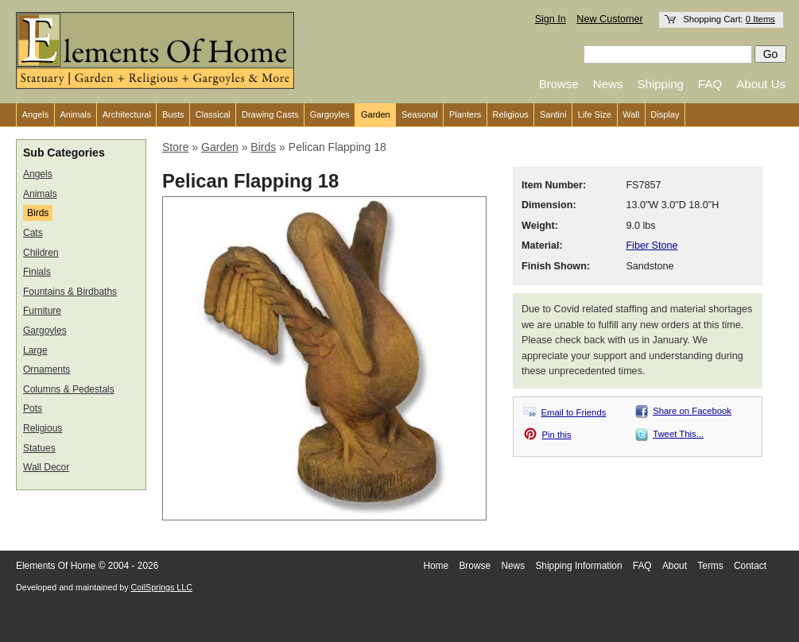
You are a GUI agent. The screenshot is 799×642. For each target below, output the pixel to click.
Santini (553, 114)
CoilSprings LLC (161, 587)
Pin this (557, 434)
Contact (750, 565)
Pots (32, 408)
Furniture (42, 310)
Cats (33, 232)
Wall (631, 114)
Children (41, 252)
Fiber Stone (651, 245)
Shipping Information (578, 565)
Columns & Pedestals (68, 389)
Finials (37, 271)
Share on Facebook (692, 411)
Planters (465, 114)
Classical (213, 114)
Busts (173, 114)
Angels (35, 114)
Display (664, 114)
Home (435, 565)
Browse (559, 84)
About (674, 565)
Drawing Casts (270, 114)
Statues (39, 448)
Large (35, 350)
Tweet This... (678, 434)
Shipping (661, 84)
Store (175, 147)
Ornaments (46, 369)
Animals (75, 114)
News (608, 84)
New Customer (609, 19)
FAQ (710, 84)
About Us (760, 84)
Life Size (594, 114)
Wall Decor (46, 467)
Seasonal (419, 114)
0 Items (760, 19)
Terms (710, 565)
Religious (511, 114)
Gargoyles (330, 114)
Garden (375, 114)
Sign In (550, 19)
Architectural (127, 114)
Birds (37, 213)
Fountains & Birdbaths (70, 291)
